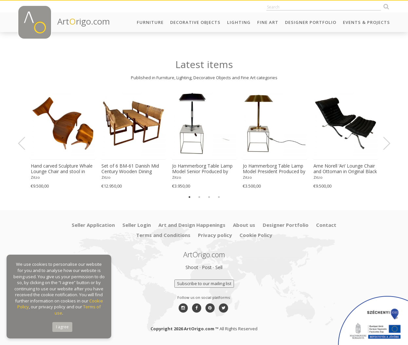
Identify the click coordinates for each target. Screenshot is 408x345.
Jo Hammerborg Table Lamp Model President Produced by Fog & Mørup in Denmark (274, 169)
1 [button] (189, 197)
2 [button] (199, 197)
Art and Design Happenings (191, 225)
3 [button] (209, 197)
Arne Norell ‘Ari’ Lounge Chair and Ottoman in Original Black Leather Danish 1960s (345, 169)
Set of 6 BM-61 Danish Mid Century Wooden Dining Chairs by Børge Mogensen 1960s (130, 169)
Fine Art (267, 22)
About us (244, 225)
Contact (326, 225)
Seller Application (93, 225)
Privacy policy (215, 235)
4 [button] (219, 197)
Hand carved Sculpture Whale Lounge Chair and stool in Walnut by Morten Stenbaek (62, 169)
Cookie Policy (255, 235)
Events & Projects (366, 22)
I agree (62, 327)
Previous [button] (25, 143)
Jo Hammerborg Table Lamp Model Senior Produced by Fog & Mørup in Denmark (202, 169)
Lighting (239, 22)
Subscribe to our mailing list (204, 283)
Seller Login (136, 225)
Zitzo (35, 177)
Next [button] (382, 143)
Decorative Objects (195, 22)
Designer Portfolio (310, 22)
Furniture (150, 22)
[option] (62, 140)
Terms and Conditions (163, 235)
